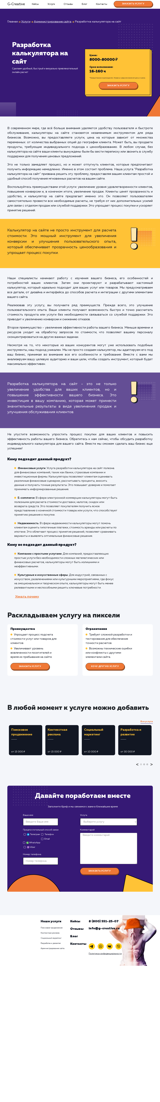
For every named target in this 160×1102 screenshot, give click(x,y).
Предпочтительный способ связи (40, 830)
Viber (31, 847)
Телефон (49, 834)
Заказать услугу (133, 4)
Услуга (83, 815)
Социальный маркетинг (51, 938)
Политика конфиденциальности (105, 954)
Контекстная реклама (50, 933)
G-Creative (16, 4)
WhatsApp (33, 842)
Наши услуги (51, 921)
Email (47, 839)
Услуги (51, 4)
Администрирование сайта (52, 948)
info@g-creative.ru (104, 928)
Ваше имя (28, 815)
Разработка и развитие (51, 943)
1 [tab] (141, 766)
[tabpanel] (25, 740)
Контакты (101, 4)
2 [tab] (145, 766)
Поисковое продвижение (52, 928)
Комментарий (87, 830)
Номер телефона (32, 854)
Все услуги (146, 721)
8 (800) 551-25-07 (104, 921)
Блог (84, 4)
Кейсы (35, 4)
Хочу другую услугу (105, 666)
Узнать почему (27, 596)
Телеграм (33, 834)
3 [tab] (148, 766)
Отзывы (68, 4)
